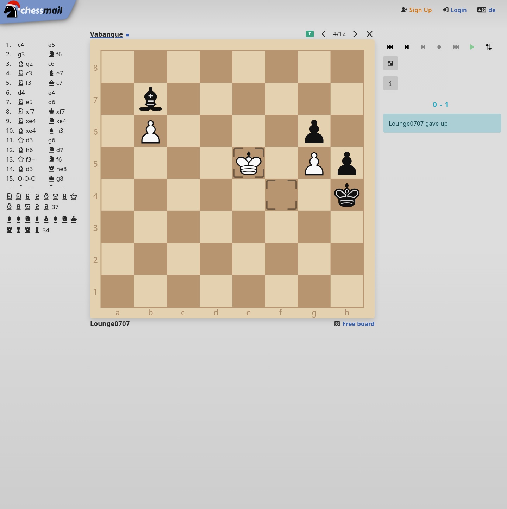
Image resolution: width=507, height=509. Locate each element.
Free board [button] (354, 324)
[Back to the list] (370, 34)
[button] (10, 196)
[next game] (355, 34)
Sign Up (416, 10)
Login (454, 10)
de (486, 10)
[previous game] (324, 34)
